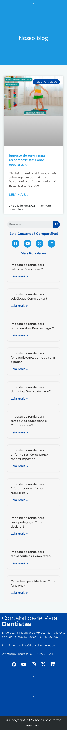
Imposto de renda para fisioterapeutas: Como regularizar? (27, 488)
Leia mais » (18, 195)
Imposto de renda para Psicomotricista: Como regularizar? (27, 160)
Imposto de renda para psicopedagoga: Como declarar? (27, 522)
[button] (33, 5)
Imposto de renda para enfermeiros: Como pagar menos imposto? (29, 455)
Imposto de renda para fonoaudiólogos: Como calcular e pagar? (33, 358)
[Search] (56, 224)
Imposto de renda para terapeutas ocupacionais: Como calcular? (29, 421)
